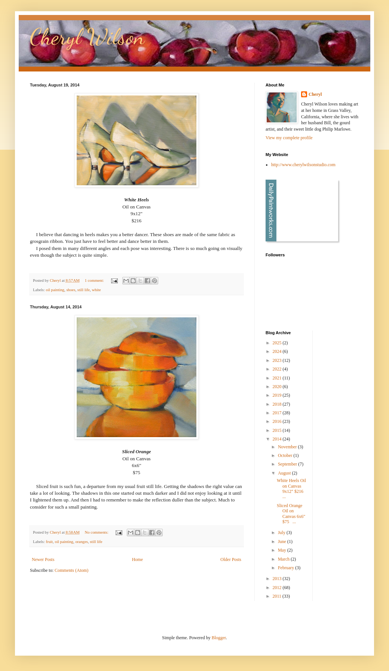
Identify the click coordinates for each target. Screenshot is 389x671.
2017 (278, 412)
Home (137, 559)
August (285, 473)
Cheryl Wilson (87, 36)
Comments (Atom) (71, 570)
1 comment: (95, 280)
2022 (278, 369)
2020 (278, 386)
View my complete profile (289, 137)
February (286, 567)
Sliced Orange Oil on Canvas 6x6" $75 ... (291, 513)
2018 (278, 404)
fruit (49, 541)
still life (83, 289)
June (282, 541)
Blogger (219, 637)
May (282, 550)
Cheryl (315, 94)
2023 (278, 360)
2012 (278, 587)
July (282, 532)
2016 (278, 421)
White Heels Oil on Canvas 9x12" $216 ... (291, 488)
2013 (278, 578)
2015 (278, 430)
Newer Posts (43, 559)
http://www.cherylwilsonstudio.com (303, 164)
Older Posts (230, 559)
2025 (278, 342)
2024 (278, 351)
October (286, 455)
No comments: (97, 532)
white (96, 289)
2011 (278, 596)
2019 (278, 395)
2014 (278, 439)
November (288, 446)
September (288, 464)
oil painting (55, 289)
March (284, 559)
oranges (81, 541)
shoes (70, 289)
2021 (278, 378)
